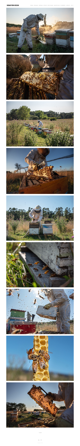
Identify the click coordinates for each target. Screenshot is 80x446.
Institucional (50, 5)
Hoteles (45, 5)
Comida (31, 5)
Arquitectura (57, 5)
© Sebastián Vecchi (40, 442)
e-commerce (62, 5)
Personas (41, 5)
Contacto (68, 5)
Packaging (36, 5)
